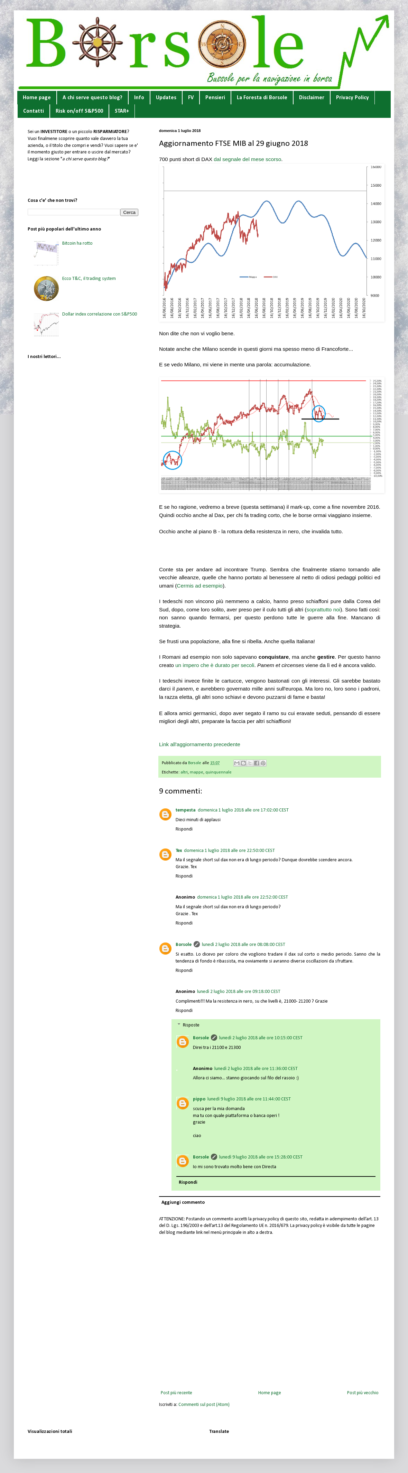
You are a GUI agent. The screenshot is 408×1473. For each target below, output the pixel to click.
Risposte (191, 1025)
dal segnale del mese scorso (247, 159)
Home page (37, 98)
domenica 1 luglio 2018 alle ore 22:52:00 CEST (242, 897)
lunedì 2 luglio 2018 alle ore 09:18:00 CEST (238, 991)
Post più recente (176, 1393)
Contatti (33, 111)
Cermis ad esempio (200, 586)
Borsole (184, 944)
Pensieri (215, 98)
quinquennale (218, 772)
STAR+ (122, 111)
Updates (166, 98)
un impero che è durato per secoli (214, 665)
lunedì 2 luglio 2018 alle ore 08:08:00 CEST (243, 944)
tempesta (186, 810)
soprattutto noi (324, 609)
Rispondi (184, 829)
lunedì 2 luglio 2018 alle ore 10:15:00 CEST (261, 1038)
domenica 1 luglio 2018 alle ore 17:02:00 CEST (243, 810)
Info (139, 98)
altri (184, 772)
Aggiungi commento (183, 1202)
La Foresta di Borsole (262, 98)
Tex (179, 850)
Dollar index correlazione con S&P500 (99, 314)
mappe (196, 772)
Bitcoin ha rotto (77, 243)
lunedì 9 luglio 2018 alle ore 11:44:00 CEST (249, 1099)
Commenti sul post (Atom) (204, 1404)
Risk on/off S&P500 (79, 111)
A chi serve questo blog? (92, 98)
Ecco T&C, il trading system (89, 278)
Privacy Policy (352, 98)
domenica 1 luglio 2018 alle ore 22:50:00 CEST (229, 850)
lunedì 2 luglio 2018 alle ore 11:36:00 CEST (256, 1068)
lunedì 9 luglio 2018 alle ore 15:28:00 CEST (261, 1157)
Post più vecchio (363, 1393)
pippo (199, 1099)
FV (191, 98)
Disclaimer (311, 98)
